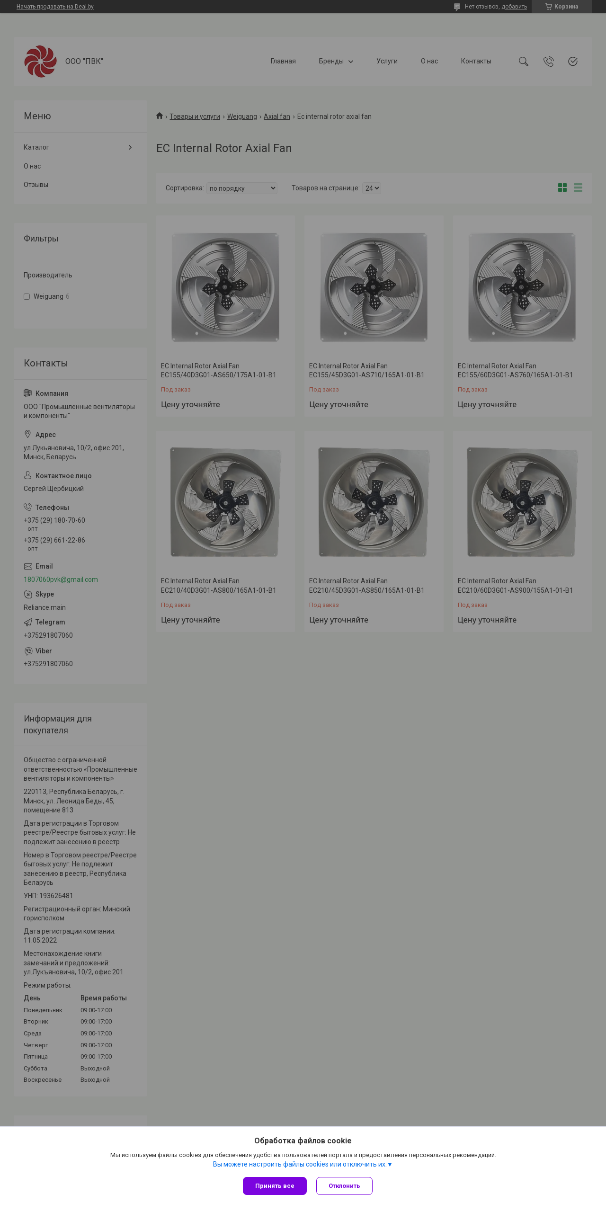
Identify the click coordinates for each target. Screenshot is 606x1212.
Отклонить (344, 1185)
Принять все (274, 1185)
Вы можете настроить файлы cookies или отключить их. (300, 1164)
